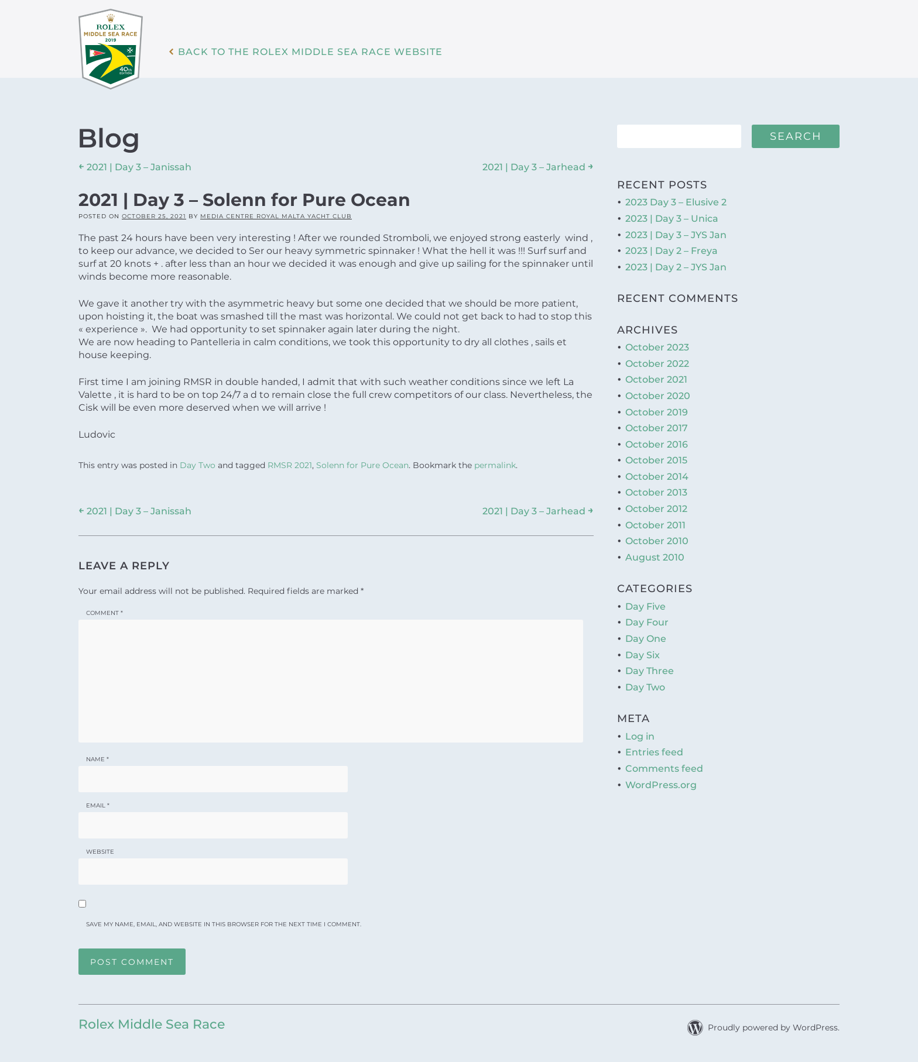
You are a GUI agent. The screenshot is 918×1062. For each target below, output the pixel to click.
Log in (640, 736)
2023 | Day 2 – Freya (671, 250)
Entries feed (654, 752)
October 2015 (656, 460)
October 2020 (657, 395)
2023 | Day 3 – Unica (671, 218)
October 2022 (657, 363)
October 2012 (656, 508)
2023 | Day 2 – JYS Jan (676, 267)
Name (97, 759)
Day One (645, 638)
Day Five (645, 606)
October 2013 (656, 492)
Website (100, 851)
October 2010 (656, 541)
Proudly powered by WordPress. (774, 1027)
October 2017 (656, 428)
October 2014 (656, 476)
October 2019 (656, 412)
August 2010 (654, 557)
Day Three (649, 670)
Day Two (197, 465)
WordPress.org (661, 785)
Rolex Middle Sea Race (151, 1024)
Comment (104, 613)
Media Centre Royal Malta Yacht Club (276, 216)
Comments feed (664, 768)
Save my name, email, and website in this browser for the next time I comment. (223, 924)
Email (97, 805)
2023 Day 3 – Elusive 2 (676, 202)
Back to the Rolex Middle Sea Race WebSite (310, 52)
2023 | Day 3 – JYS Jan (676, 234)
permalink (495, 465)
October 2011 (655, 525)
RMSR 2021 (290, 465)
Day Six (642, 655)
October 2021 (656, 379)
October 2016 (656, 444)
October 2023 (657, 347)
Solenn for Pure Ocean (362, 465)
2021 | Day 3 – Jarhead (538, 166)
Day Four (647, 622)
